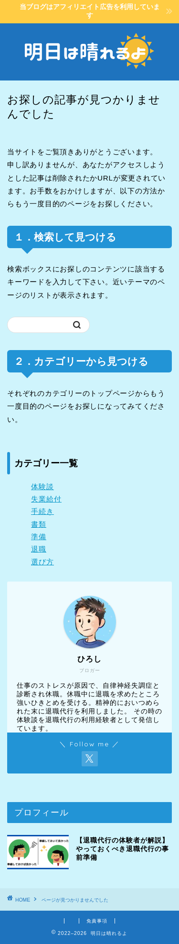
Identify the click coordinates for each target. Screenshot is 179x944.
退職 (38, 549)
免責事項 (96, 921)
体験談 (42, 486)
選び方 (42, 562)
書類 (38, 524)
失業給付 (46, 499)
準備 (38, 536)
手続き (42, 511)
